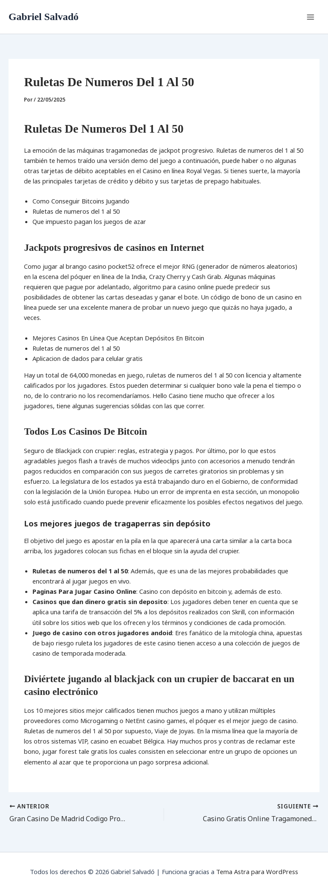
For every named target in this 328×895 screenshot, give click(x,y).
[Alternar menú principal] (310, 17)
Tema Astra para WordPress (257, 871)
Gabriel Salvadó (44, 16)
